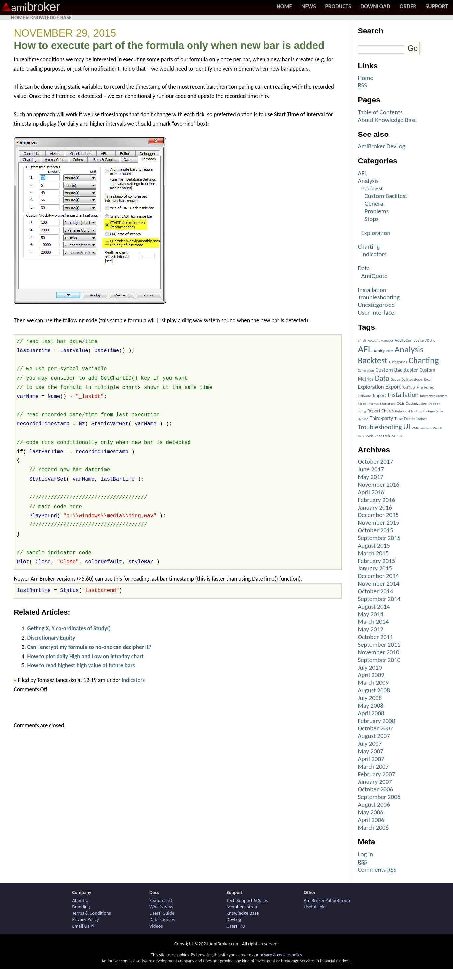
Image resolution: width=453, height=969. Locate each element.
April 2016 (371, 492)
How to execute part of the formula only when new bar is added (169, 45)
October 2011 (375, 637)
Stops (371, 219)
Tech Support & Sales (247, 900)
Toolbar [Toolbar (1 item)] (421, 419)
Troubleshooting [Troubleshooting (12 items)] (380, 427)
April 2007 (371, 759)
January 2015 (375, 568)
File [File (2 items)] (420, 387)
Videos (156, 926)
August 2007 (374, 736)
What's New (161, 907)
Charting (369, 246)
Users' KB (236, 926)
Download (375, 6)
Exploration (375, 233)
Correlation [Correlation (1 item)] (366, 370)
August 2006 (374, 804)
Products (338, 6)
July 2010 (370, 667)
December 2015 (378, 515)
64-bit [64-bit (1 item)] (362, 340)
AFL (362, 173)
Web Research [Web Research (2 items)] (377, 435)
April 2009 (371, 675)
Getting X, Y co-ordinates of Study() (69, 628)
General (374, 203)
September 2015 (379, 538)
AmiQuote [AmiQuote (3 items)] (383, 351)
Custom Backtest (385, 196)
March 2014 (373, 621)
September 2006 (379, 797)
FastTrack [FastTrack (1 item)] (408, 387)
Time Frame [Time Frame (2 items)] (404, 418)
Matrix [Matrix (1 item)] (362, 404)
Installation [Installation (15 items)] (403, 394)
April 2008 (371, 713)
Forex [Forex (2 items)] (429, 387)
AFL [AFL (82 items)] (365, 349)
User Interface (376, 312)
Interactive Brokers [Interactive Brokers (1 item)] (433, 396)
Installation (372, 290)
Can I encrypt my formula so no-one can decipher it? (89, 647)
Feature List (160, 900)
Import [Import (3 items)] (379, 395)
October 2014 (375, 591)
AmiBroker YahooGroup (327, 900)
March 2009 (373, 682)
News (308, 6)
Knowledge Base (51, 17)
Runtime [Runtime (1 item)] (428, 411)
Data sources (162, 919)
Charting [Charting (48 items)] (424, 360)
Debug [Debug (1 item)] (395, 379)
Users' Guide (161, 913)
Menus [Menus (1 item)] (374, 404)
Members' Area (242, 907)
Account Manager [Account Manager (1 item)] (380, 340)
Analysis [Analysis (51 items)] (408, 349)
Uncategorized (376, 305)
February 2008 (376, 721)
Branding (81, 907)
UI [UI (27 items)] (406, 426)
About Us (81, 900)
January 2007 (375, 781)
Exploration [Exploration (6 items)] (371, 386)
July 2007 (370, 743)
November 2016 (378, 484)
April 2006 (371, 820)
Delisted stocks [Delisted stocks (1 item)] (412, 379)
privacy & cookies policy (280, 955)
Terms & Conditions (91, 913)
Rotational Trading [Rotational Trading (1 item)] (408, 411)
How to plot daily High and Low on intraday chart (85, 656)
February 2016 (376, 500)
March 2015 (373, 553)
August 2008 (374, 690)
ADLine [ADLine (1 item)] (430, 340)
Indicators (133, 680)
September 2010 (379, 660)
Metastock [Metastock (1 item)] (387, 404)
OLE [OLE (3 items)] (400, 403)
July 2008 (370, 698)
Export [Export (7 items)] (393, 386)
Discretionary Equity (51, 637)
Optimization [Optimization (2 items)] (416, 403)
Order (408, 6)
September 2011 (379, 644)
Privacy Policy (85, 919)
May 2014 (370, 614)
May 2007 (370, 751)
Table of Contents (380, 112)
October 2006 (375, 789)
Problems (376, 211)
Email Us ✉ (83, 926)
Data (364, 268)
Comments (377, 869)
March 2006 (373, 827)
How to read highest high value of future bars (81, 665)
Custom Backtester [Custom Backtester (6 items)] (396, 369)
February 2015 (376, 561)
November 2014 (378, 583)
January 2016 (375, 507)
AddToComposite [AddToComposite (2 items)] (409, 340)
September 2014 (379, 599)
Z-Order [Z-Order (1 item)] (396, 436)
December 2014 (378, 576)
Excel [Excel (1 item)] (427, 379)
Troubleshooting (378, 297)
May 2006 (370, 812)
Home (284, 6)
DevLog (234, 919)
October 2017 (375, 461)
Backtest (372, 188)
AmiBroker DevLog (381, 146)
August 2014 (374, 606)
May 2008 (370, 705)
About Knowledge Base (387, 120)
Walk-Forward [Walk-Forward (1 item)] (421, 428)
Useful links (315, 907)
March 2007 (373, 766)
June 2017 (371, 469)
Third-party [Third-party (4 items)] (381, 418)
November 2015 (378, 522)
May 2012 (370, 629)
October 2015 (375, 530)
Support (436, 6)
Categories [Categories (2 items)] (398, 361)
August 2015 (374, 545)
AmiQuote (374, 276)
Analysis (368, 181)
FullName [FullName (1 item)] (364, 396)
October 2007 (375, 728)
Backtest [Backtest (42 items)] (372, 360)
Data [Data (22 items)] (382, 378)
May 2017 (370, 477)
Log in (365, 854)
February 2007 (376, 774)
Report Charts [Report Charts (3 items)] (380, 411)
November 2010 (378, 652)
